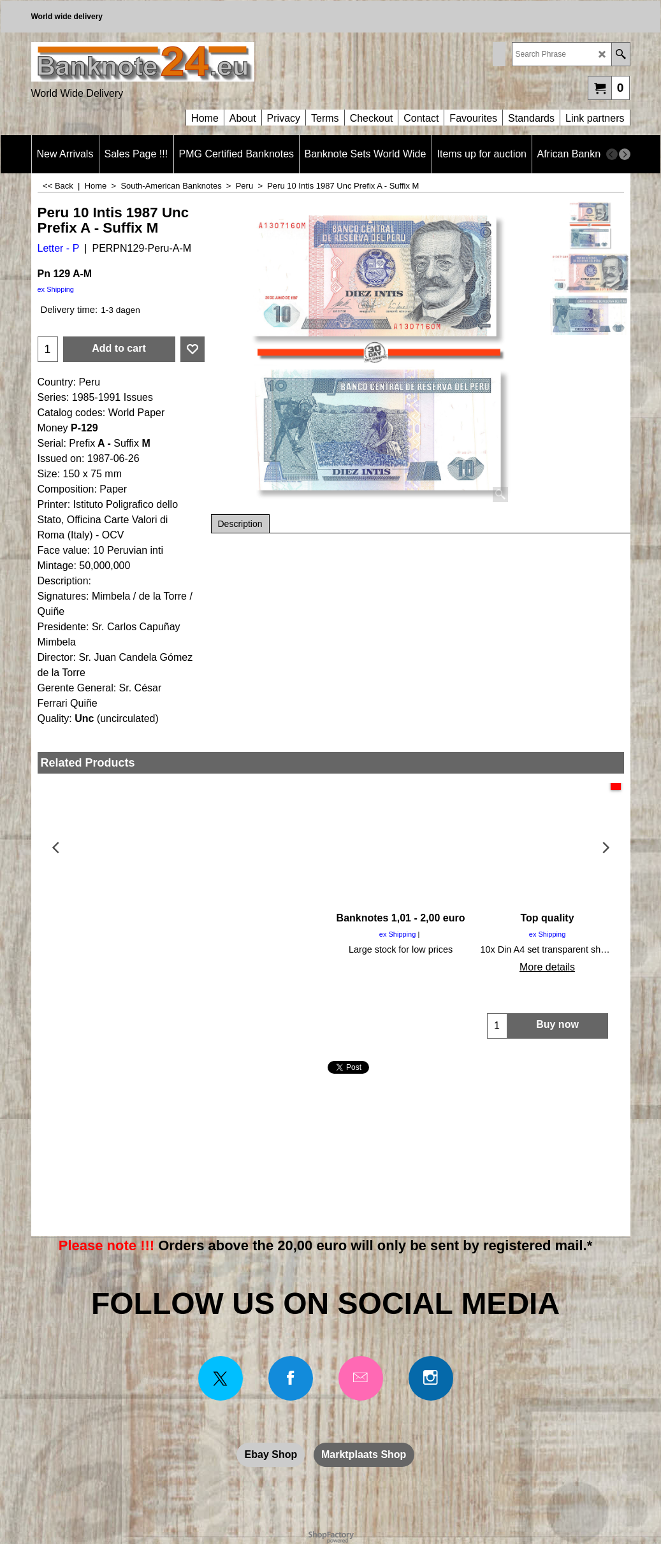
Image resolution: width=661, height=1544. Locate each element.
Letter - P (59, 248)
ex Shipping (56, 289)
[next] (624, 154)
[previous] (612, 154)
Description (240, 524)
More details (110, 967)
